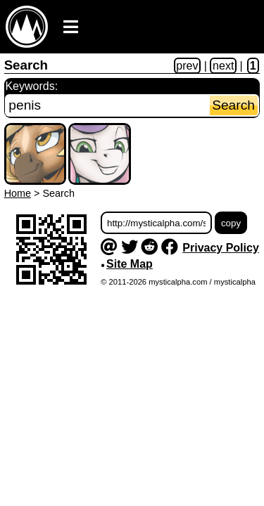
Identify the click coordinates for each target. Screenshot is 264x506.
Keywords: (31, 86)
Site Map (129, 264)
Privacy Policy (220, 248)
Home (17, 193)
